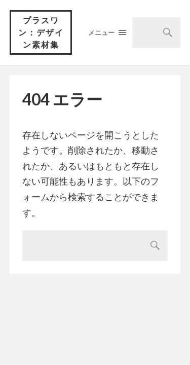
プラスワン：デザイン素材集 (41, 32)
